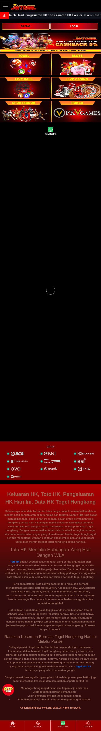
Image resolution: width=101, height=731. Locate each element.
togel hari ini (83, 666)
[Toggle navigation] (5, 6)
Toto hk (14, 561)
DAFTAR (26, 26)
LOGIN (74, 26)
